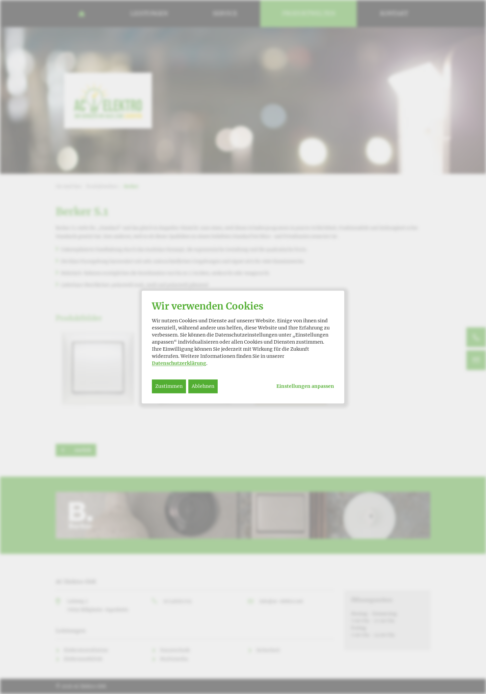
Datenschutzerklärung (179, 363)
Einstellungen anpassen (305, 386)
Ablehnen (203, 386)
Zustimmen (169, 386)
